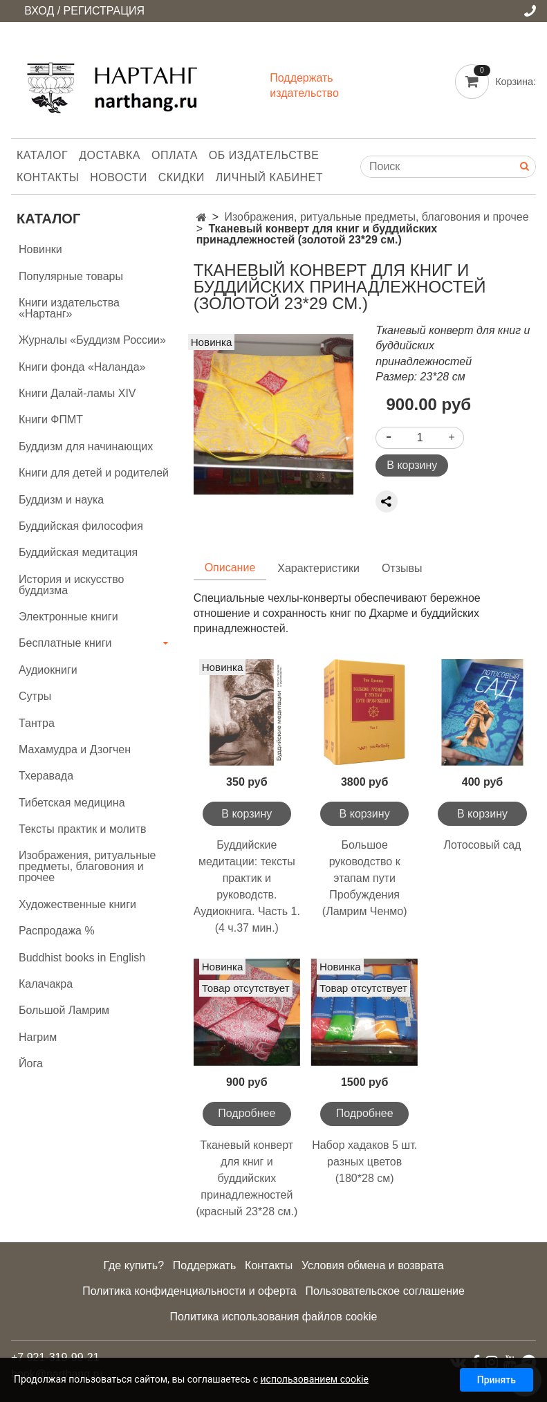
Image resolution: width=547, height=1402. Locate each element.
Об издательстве (264, 155)
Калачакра (46, 984)
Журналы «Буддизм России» (92, 340)
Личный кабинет (269, 177)
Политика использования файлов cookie (274, 1316)
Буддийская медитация (78, 552)
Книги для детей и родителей (94, 473)
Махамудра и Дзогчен (75, 749)
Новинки (40, 249)
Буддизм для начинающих (86, 446)
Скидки (181, 177)
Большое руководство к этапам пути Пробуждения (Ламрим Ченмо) (364, 878)
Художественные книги (77, 904)
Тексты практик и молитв (83, 829)
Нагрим (38, 1037)
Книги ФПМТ (51, 419)
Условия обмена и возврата (373, 1265)
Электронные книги (68, 616)
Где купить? (133, 1265)
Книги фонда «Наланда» (82, 367)
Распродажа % (57, 931)
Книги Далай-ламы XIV (77, 393)
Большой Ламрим (64, 1010)
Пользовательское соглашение (384, 1291)
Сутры (35, 696)
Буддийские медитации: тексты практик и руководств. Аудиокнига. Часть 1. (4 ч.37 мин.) (247, 886)
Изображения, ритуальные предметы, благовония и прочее (376, 217)
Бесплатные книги (65, 643)
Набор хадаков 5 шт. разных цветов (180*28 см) (364, 1161)
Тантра (37, 723)
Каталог (42, 155)
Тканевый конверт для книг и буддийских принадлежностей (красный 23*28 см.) (246, 1178)
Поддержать (204, 1265)
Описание (230, 567)
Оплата (174, 155)
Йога (31, 1063)
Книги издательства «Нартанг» (69, 308)
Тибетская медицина (72, 803)
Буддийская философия (81, 526)
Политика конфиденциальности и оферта (189, 1291)
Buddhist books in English (82, 957)
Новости (118, 177)
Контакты (48, 177)
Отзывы (402, 568)
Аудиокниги (48, 670)
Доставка (109, 155)
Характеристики (318, 568)
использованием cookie (314, 1379)
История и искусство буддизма (71, 584)
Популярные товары (71, 276)
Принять (496, 1379)
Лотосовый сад (482, 845)
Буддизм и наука (61, 500)
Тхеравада (46, 776)
